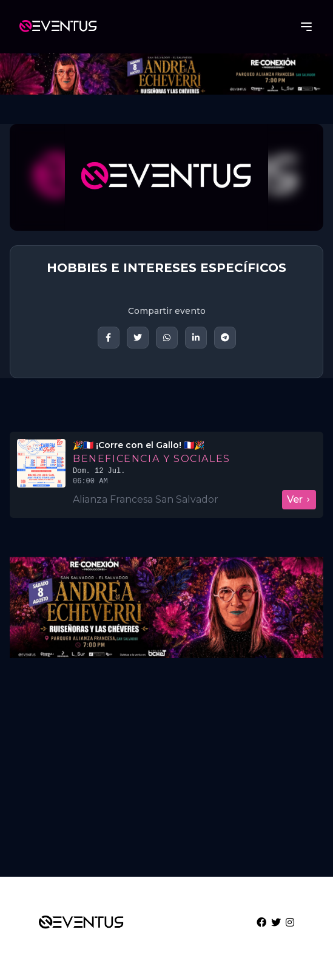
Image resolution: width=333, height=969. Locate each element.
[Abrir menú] (306, 26)
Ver (299, 499)
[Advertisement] (166, 772)
